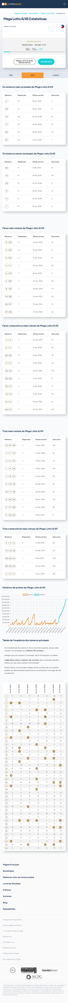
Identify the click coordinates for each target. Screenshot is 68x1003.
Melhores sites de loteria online (18, 877)
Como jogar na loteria (12, 925)
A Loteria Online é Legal (13, 931)
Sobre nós (7, 936)
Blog (5, 902)
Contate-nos (8, 942)
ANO (33, 75)
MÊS (11, 75)
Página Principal (20, 13)
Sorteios (7, 896)
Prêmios (7, 890)
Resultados (33, 13)
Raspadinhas (9, 909)
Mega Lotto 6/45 (47, 13)
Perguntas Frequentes (12, 920)
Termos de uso (9, 948)
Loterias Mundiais (12, 883)
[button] (64, 4)
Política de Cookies (11, 953)
